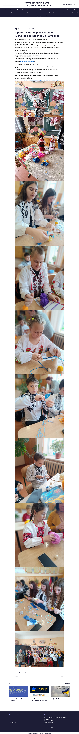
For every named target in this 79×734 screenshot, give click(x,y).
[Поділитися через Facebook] (16, 672)
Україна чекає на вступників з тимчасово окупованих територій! (39, 699)
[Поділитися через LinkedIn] (22, 672)
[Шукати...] (10, 3)
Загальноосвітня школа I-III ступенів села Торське (39, 4)
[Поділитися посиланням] (25, 672)
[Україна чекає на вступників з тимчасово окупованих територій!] (39, 691)
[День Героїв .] (60, 691)
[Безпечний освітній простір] (18, 691)
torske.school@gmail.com (51, 727)
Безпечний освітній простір (16, 699)
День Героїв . (56, 699)
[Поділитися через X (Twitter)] (19, 672)
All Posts (11, 20)
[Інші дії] (63, 28)
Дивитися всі (67, 683)
